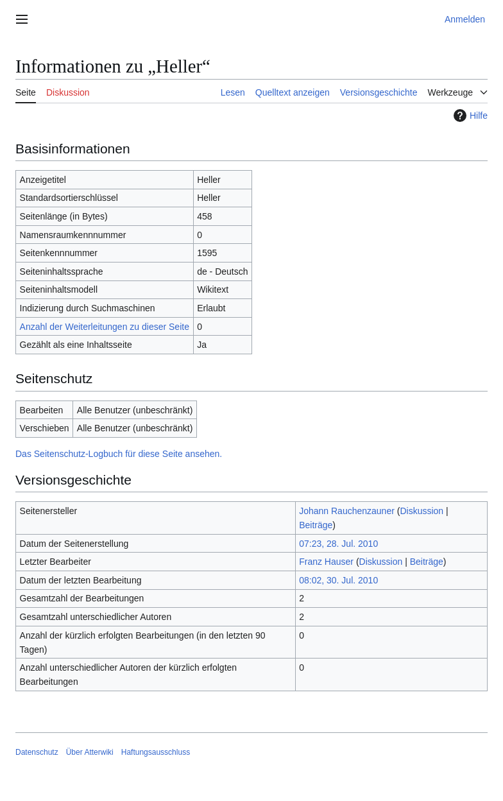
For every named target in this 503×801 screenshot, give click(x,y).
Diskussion (421, 511)
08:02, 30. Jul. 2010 (338, 580)
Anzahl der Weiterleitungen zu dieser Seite (104, 327)
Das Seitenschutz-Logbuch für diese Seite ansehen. (118, 454)
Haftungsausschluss (155, 752)
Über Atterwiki (90, 752)
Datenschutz (36, 752)
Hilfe (469, 115)
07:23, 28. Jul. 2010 (338, 543)
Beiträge (315, 525)
